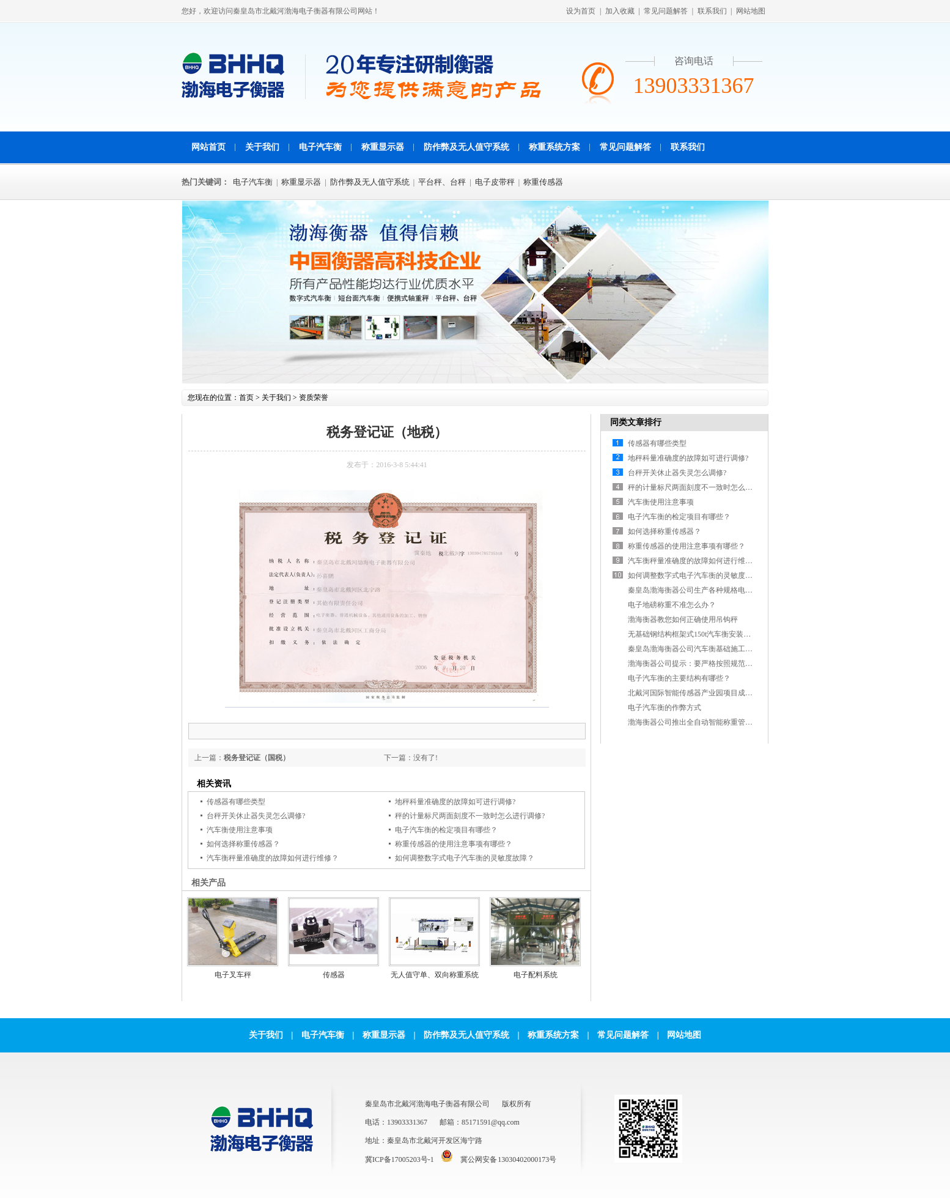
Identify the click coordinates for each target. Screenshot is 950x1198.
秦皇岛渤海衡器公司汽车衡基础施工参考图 (697, 649)
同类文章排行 (635, 422)
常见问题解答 (666, 11)
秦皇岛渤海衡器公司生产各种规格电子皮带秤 (701, 590)
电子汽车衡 (320, 147)
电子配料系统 (536, 975)
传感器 (334, 975)
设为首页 (580, 11)
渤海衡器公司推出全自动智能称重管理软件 (697, 722)
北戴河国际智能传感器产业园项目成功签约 (697, 693)
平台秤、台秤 (442, 182)
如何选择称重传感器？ (243, 844)
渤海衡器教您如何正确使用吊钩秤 (683, 619)
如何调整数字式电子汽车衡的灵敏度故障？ (464, 858)
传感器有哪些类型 (236, 801)
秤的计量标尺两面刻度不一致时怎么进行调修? (470, 816)
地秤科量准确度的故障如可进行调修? (455, 801)
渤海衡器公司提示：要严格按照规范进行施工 (701, 663)
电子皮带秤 (495, 182)
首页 (246, 397)
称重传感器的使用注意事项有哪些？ (453, 844)
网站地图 (750, 11)
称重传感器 (543, 182)
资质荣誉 (313, 397)
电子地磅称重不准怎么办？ (672, 605)
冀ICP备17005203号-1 (399, 1159)
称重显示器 (382, 147)
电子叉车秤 (233, 975)
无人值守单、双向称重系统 (435, 975)
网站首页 (208, 147)
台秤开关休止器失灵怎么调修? (256, 816)
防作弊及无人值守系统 (466, 147)
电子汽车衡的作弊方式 (664, 707)
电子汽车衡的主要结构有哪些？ (679, 678)
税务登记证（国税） (257, 757)
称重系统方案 (554, 147)
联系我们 (712, 11)
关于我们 (262, 147)
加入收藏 (620, 11)
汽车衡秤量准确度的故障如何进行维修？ (273, 858)
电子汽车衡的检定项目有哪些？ (446, 830)
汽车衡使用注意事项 (240, 830)
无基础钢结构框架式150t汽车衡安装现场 (693, 634)
